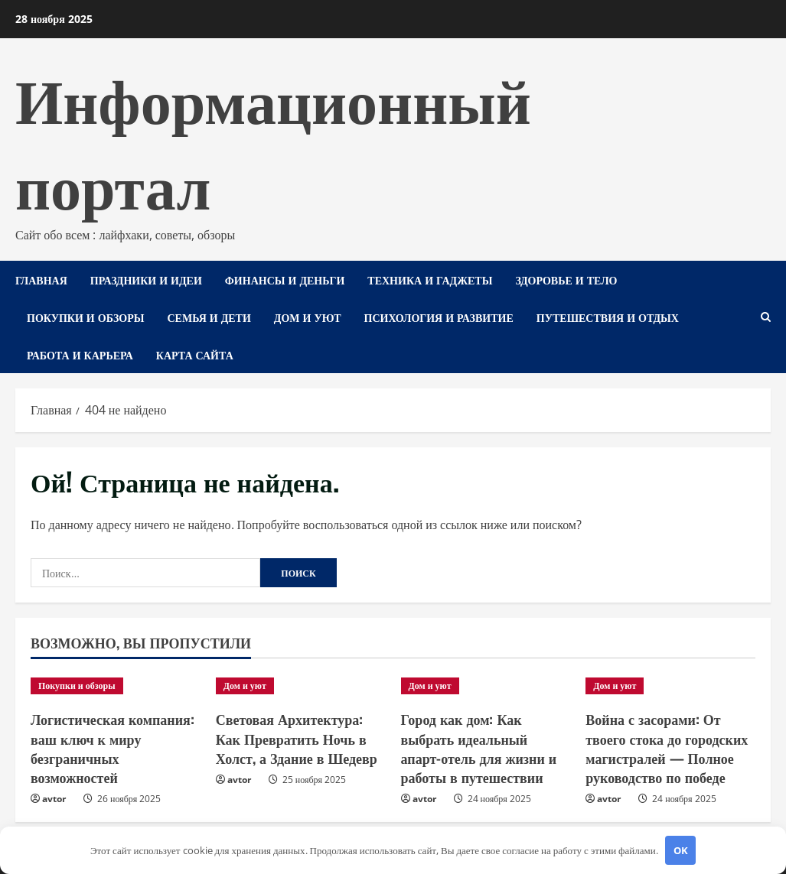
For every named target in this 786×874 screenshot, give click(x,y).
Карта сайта (194, 354)
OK (680, 850)
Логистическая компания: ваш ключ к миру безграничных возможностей (112, 748)
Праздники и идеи (146, 279)
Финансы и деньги (284, 279)
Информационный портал (273, 139)
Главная (41, 279)
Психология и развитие (439, 317)
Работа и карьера (80, 354)
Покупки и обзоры (85, 317)
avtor (54, 798)
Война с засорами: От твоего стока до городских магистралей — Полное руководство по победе (666, 748)
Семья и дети (208, 317)
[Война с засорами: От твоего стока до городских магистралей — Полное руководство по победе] (670, 686)
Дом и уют (307, 317)
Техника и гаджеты (429, 279)
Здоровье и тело (566, 279)
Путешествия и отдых (608, 317)
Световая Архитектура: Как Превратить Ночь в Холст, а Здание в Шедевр (296, 738)
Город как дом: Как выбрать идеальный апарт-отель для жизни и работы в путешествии (479, 748)
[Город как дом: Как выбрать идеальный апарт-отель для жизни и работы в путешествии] (486, 686)
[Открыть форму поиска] (766, 317)
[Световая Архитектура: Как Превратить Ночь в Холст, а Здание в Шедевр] (301, 686)
